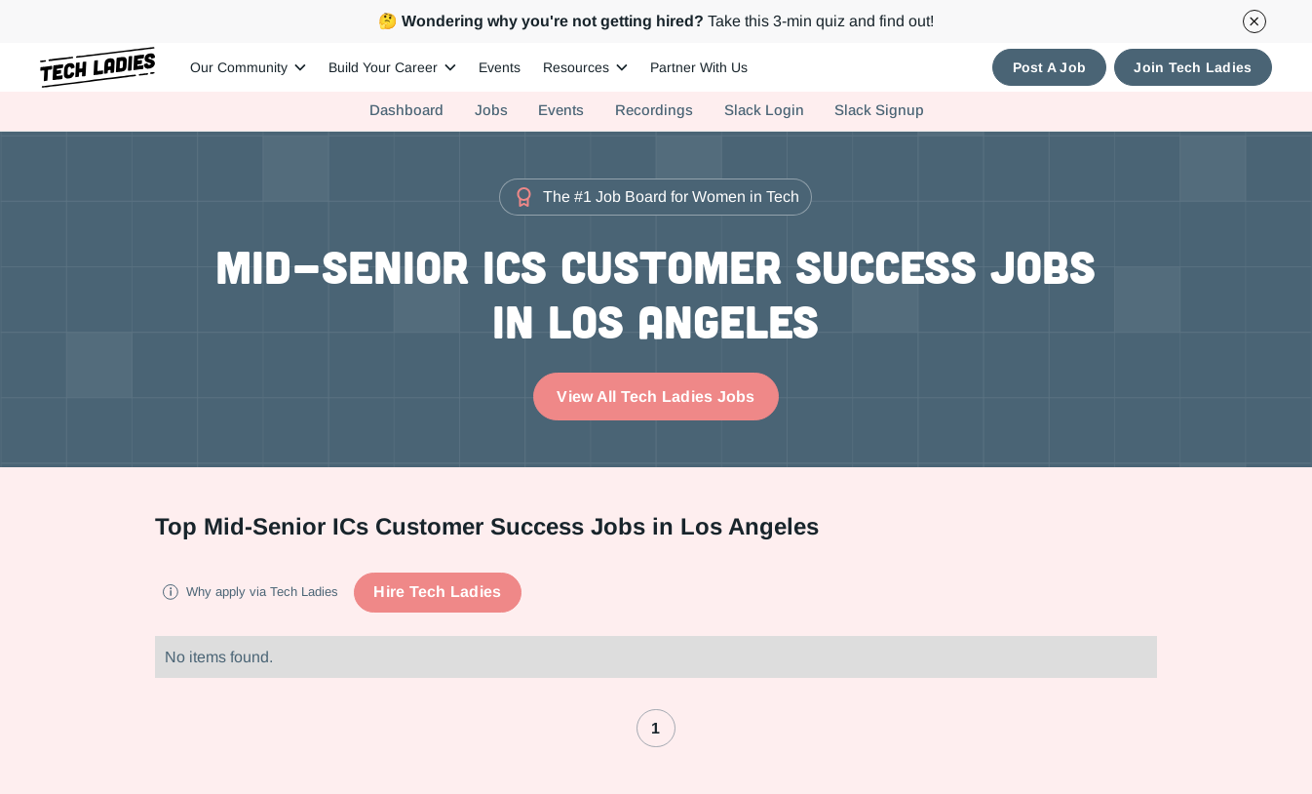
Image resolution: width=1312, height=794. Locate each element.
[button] (247, 68)
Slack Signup (879, 110)
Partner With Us (699, 67)
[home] (98, 68)
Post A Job (1050, 67)
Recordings (654, 110)
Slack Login (764, 110)
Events (500, 67)
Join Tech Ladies (1193, 67)
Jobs (491, 110)
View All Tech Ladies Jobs (655, 396)
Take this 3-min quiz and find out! (656, 21)
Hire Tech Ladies (437, 591)
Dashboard (406, 110)
